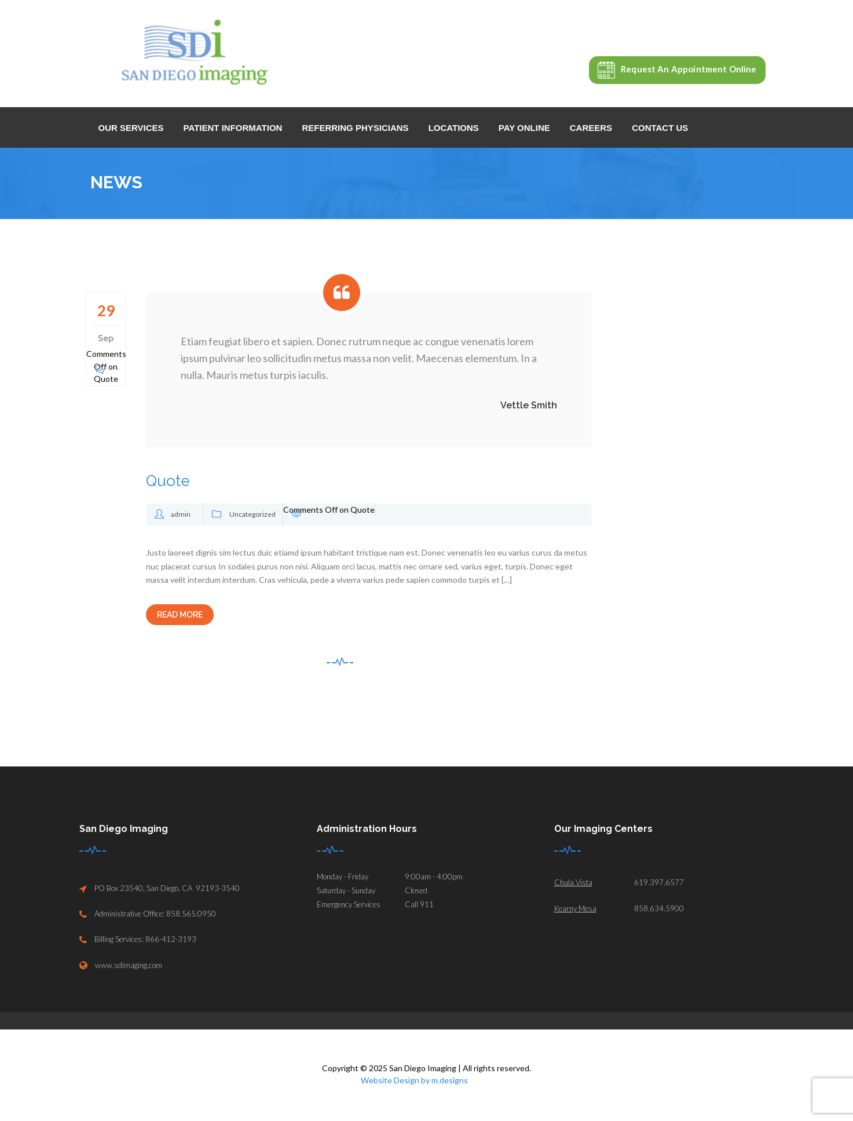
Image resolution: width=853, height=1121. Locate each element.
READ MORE (180, 614)
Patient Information (233, 128)
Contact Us (660, 128)
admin (181, 514)
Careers (591, 128)
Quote (168, 481)
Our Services (131, 128)
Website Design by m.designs (414, 1080)
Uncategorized (252, 514)
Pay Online (524, 128)
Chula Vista (573, 882)
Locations (454, 128)
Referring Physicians (355, 128)
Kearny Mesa (575, 908)
